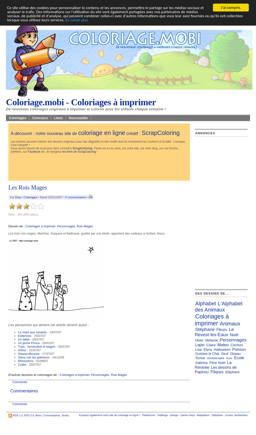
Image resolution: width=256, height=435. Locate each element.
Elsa (18, 197)
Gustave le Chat (207, 354)
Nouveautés (78, 118)
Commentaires (51, 415)
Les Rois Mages (27, 187)
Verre (229, 358)
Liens (58, 118)
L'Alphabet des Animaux (219, 307)
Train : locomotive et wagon (36, 346)
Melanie (211, 340)
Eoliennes (24, 336)
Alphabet (205, 304)
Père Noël (217, 363)
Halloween (222, 349)
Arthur (22, 350)
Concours (40, 118)
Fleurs (222, 330)
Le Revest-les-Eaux (214, 332)
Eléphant (232, 372)
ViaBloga (162, 415)
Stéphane (205, 329)
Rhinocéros (25, 361)
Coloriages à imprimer (40, 226)
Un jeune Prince (29, 343)
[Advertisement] (98, 167)
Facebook (34, 151)
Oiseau (235, 354)
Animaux (230, 324)
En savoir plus (77, 19)
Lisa (198, 349)
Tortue (200, 358)
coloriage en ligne (101, 132)
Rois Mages (85, 226)
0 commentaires (76, 197)
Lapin (200, 345)
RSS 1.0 (18, 415)
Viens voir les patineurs (34, 357)
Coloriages (17, 118)
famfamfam (241, 415)
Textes (65, 415)
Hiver (199, 340)
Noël (234, 335)
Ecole (239, 358)
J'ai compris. (231, 7)
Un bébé (23, 339)
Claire (211, 345)
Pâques (217, 372)
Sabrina (201, 363)
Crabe (22, 364)
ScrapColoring (161, 132)
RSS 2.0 (29, 415)
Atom (38, 415)
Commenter (20, 382)
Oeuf (224, 354)
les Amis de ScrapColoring (79, 151)
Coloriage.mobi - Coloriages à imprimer (81, 102)
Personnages (66, 226)
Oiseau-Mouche (28, 354)
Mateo (223, 345)
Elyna (208, 349)
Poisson (239, 349)
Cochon (237, 345)
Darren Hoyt (187, 415)
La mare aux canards (32, 332)
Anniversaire (215, 358)
